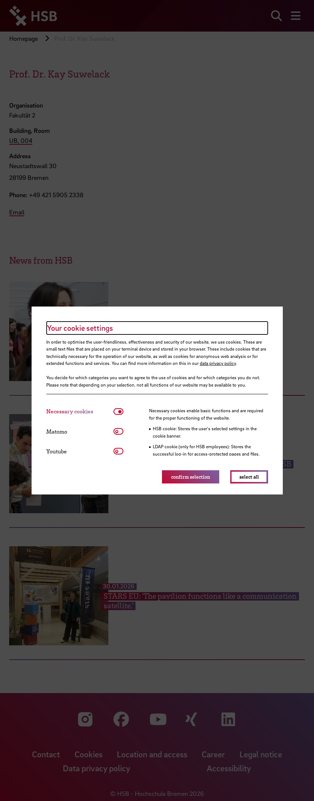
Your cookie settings (80, 328)
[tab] (79, 411)
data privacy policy (218, 363)
